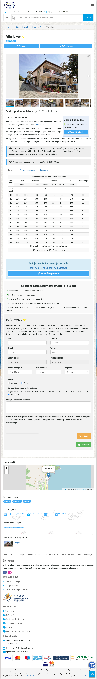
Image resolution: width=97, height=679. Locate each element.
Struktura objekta (15, 367)
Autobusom (14, 383)
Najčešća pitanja (11, 581)
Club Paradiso (31, 676)
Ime (9, 338)
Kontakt (9, 627)
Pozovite (83, 444)
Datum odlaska (56, 357)
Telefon (53, 348)
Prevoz (11, 379)
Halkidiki (25, 27)
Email (10, 348)
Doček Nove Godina (35, 554)
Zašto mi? (10, 615)
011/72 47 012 (39, 268)
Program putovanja (27, 170)
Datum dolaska (14, 357)
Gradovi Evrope (52, 554)
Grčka (18, 27)
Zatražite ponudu (48, 273)
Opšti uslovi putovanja (15, 619)
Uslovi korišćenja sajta (15, 623)
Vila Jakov (17, 542)
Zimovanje (20, 554)
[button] (89, 56)
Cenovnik (11, 170)
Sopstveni (26, 383)
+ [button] (6, 468)
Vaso (37, 124)
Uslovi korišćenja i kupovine (15, 589)
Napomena (44, 170)
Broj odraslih (41, 367)
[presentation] (22, 429)
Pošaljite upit (66, 45)
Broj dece (68, 367)
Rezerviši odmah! (76, 131)
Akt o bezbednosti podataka (18, 631)
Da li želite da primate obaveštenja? (22, 387)
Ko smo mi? (10, 611)
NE (17, 394)
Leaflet (65, 489)
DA (10, 394)
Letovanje (9, 27)
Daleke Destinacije (84, 554)
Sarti (42, 27)
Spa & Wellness (67, 554)
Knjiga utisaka (10, 585)
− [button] (6, 472)
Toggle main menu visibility (93, 4)
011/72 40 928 (58, 268)
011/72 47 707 (27, 648)
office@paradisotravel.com (17, 651)
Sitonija (34, 27)
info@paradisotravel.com (58, 11)
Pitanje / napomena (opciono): (18, 399)
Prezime (53, 338)
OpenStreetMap (81, 489)
